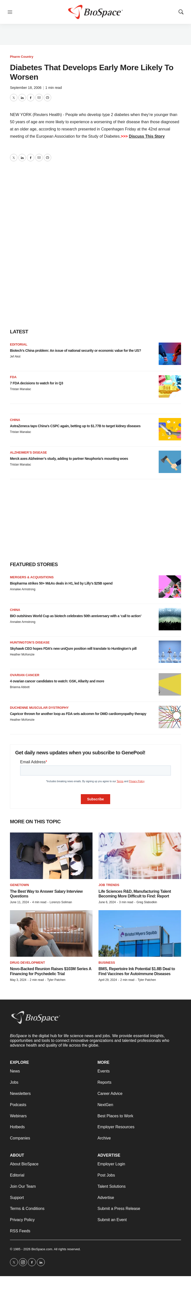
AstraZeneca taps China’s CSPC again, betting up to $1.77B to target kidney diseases (75, 426)
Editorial (18, 344)
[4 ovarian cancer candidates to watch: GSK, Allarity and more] (170, 684)
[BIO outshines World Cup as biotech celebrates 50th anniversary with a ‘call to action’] (170, 619)
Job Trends (108, 885)
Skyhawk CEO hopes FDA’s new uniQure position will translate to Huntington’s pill (73, 649)
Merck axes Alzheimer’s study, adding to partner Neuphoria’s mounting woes (69, 459)
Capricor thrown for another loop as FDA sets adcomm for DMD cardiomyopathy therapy (78, 714)
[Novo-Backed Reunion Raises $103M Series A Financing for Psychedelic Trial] (51, 933)
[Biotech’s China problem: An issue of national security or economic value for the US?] (170, 354)
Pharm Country (21, 57)
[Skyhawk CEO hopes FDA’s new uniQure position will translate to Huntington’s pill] (170, 652)
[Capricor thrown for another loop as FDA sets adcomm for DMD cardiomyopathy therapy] (170, 717)
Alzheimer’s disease (28, 452)
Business (106, 962)
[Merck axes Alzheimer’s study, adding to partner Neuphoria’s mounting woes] (170, 462)
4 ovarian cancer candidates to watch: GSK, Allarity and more (57, 681)
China (15, 420)
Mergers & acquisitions (32, 577)
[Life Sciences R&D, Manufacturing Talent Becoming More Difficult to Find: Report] (139, 855)
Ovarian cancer (24, 675)
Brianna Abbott (20, 687)
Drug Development (27, 962)
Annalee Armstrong (22, 589)
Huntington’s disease (29, 642)
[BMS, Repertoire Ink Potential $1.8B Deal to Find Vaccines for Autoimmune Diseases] (139, 933)
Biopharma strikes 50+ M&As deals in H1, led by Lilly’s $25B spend (61, 583)
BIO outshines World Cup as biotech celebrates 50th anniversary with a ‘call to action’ (76, 616)
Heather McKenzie (22, 654)
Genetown (19, 885)
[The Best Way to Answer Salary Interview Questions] (51, 855)
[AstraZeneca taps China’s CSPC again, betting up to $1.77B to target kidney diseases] (170, 429)
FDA (13, 377)
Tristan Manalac (20, 389)
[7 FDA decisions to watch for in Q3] (170, 386)
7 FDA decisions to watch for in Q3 (36, 383)
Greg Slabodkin (147, 902)
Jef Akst (15, 356)
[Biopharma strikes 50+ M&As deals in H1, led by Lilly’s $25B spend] (170, 586)
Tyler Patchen (56, 980)
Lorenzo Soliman (60, 902)
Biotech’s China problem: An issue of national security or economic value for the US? (75, 351)
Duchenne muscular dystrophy (39, 708)
